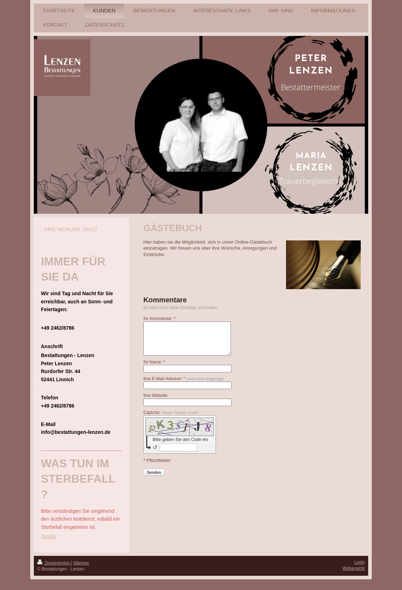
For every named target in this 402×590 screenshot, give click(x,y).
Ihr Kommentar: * (159, 318)
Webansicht (354, 568)
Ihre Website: (155, 395)
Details (48, 536)
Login (359, 562)
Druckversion (54, 562)
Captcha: (171, 412)
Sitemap (81, 562)
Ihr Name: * (154, 362)
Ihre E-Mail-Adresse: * (183, 378)
